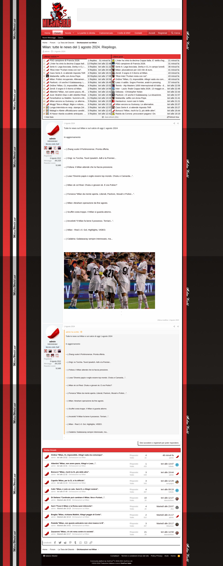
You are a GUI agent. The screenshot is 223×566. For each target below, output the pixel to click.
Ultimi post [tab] (118, 56)
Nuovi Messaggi (49, 38)
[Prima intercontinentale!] (57, 152)
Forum (58, 33)
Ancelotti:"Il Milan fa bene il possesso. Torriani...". (90, 221)
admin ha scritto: (72, 332)
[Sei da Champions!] (54, 147)
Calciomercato (106, 33)
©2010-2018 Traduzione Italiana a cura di (111, 563)
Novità (68, 33)
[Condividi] (174, 123)
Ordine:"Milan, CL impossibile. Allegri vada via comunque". (77, 455)
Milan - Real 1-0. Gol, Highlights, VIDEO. (86, 230)
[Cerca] (175, 33)
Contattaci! (114, 556)
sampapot (170, 483)
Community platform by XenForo (111, 561)
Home (47, 33)
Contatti (138, 33)
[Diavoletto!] (45, 147)
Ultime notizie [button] (50, 56)
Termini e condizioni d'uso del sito (135, 556)
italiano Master (50, 556)
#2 (178, 326)
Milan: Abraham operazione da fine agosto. (87, 203)
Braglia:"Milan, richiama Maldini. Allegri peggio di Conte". (76, 514)
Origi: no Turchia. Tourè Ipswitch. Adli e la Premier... (91, 158)
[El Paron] (50, 147)
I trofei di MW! (123, 33)
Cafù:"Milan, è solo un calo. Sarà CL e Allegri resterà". (75, 489)
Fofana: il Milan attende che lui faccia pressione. (90, 167)
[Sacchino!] (52, 152)
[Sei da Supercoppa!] (47, 152)
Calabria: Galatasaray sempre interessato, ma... (90, 239)
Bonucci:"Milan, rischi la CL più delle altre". (70, 472)
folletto (171, 466)
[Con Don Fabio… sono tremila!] (59, 147)
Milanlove (170, 526)
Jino (172, 509)
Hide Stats (49, 117)
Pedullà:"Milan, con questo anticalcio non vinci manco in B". (77, 523)
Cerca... (61, 38)
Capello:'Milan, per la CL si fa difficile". (68, 480)
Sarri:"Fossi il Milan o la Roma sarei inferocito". (72, 506)
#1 (178, 123)
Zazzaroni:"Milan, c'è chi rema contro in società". (72, 532)
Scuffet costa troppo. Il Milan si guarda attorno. (89, 212)
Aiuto (166, 556)
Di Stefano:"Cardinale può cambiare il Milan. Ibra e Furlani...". (78, 497)
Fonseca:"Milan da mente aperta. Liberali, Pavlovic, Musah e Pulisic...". (101, 194)
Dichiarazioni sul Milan (77, 458)
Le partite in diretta (86, 33)
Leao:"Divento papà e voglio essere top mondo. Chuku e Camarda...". (100, 176)
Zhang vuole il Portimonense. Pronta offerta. (88, 149)
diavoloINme (169, 500)
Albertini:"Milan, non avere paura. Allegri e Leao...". (73, 463)
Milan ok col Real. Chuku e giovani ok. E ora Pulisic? (92, 185)
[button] (73, 33)
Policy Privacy (156, 556)
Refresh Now (173, 117)
